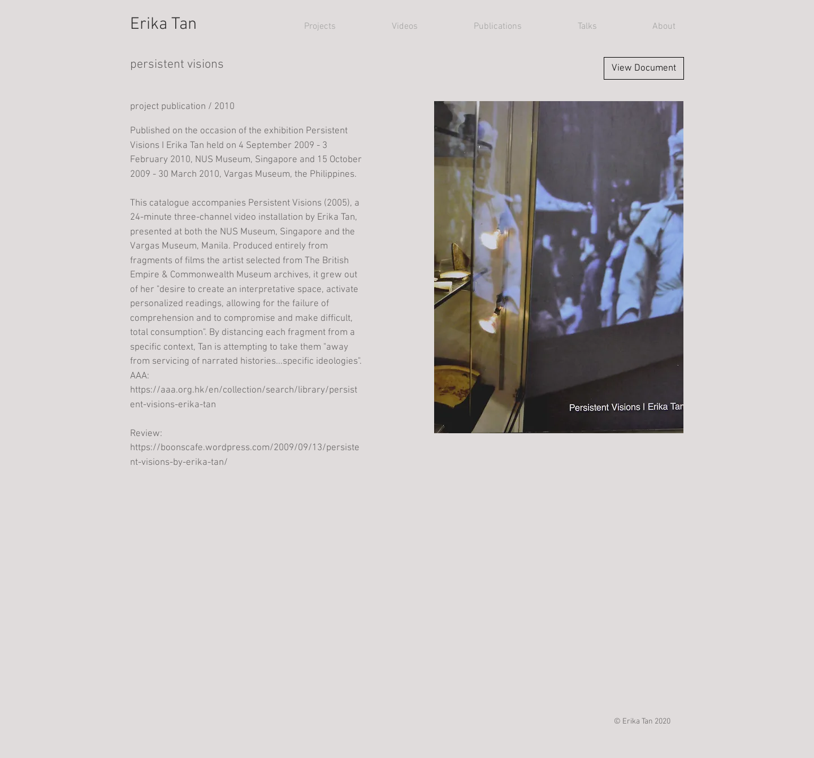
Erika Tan (163, 24)
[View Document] (644, 68)
